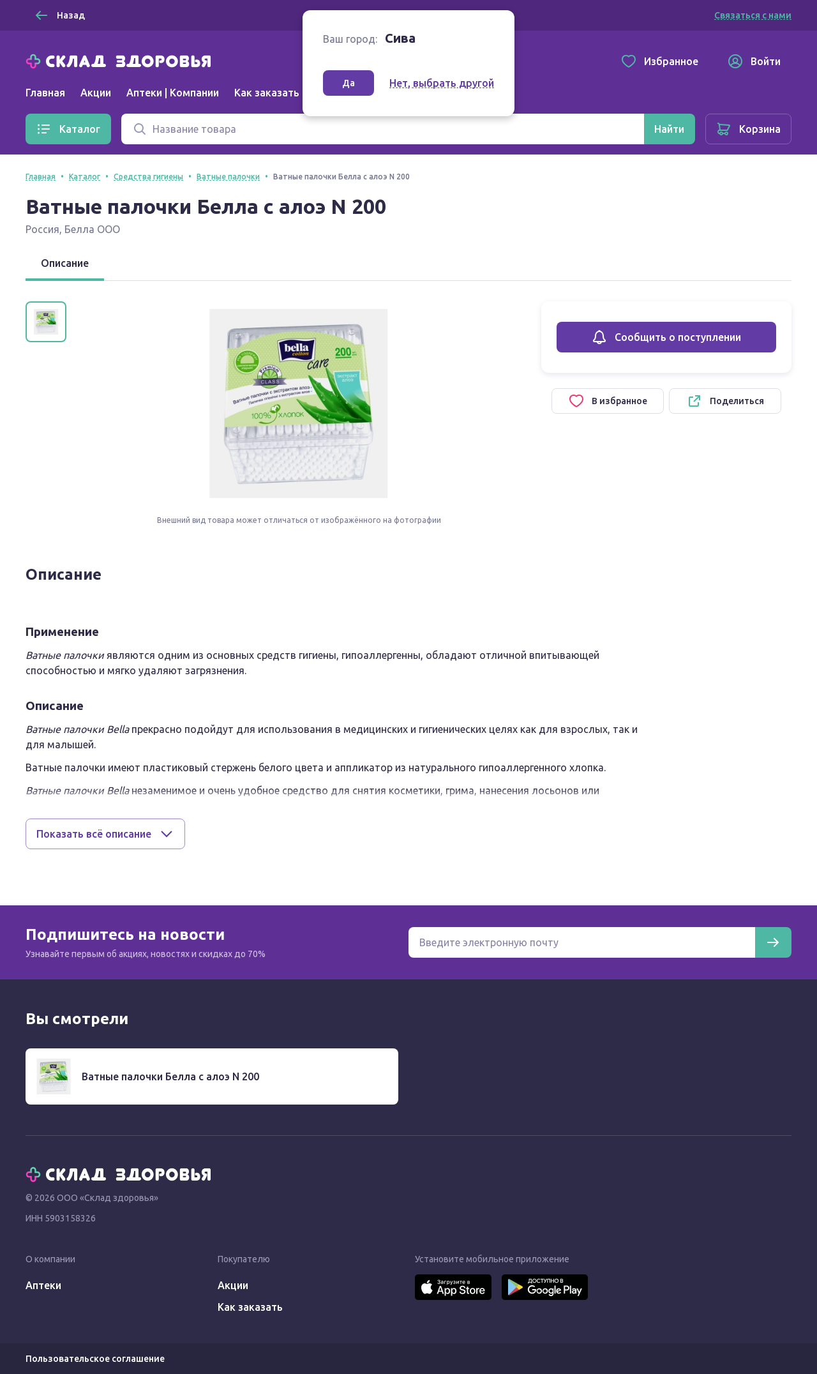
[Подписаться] (772, 942)
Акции (95, 92)
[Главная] (121, 60)
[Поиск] (382, 129)
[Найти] (669, 129)
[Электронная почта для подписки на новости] (581, 942)
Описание (65, 263)
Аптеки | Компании (172, 92)
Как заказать (266, 92)
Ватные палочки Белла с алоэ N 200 (170, 1076)
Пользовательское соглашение (95, 1359)
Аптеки (43, 1285)
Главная (45, 92)
